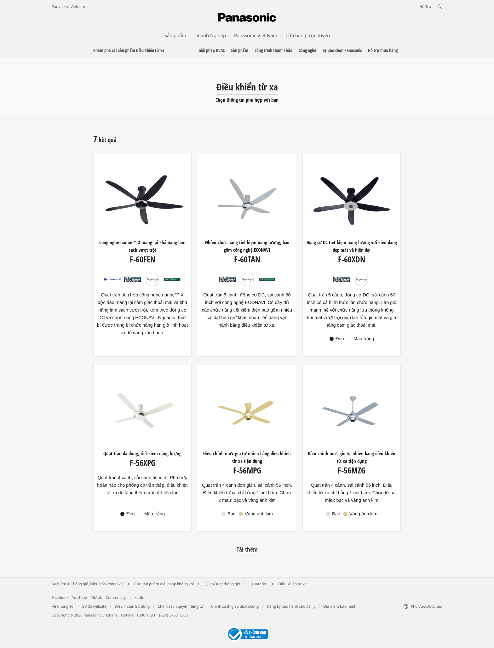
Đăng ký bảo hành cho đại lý (291, 606)
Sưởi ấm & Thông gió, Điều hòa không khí (87, 584)
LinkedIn (136, 597)
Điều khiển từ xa (292, 584)
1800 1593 (145, 615)
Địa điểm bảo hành (339, 606)
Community (116, 597)
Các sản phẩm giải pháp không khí (164, 584)
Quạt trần (259, 584)
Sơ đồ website (94, 606)
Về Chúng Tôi (63, 606)
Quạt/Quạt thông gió (222, 584)
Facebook (60, 597)
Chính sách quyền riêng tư (180, 606)
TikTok (96, 597)
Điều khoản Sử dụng (132, 606)
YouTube (79, 597)
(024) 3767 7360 (173, 615)
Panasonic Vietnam (68, 6)
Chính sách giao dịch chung (235, 606)
